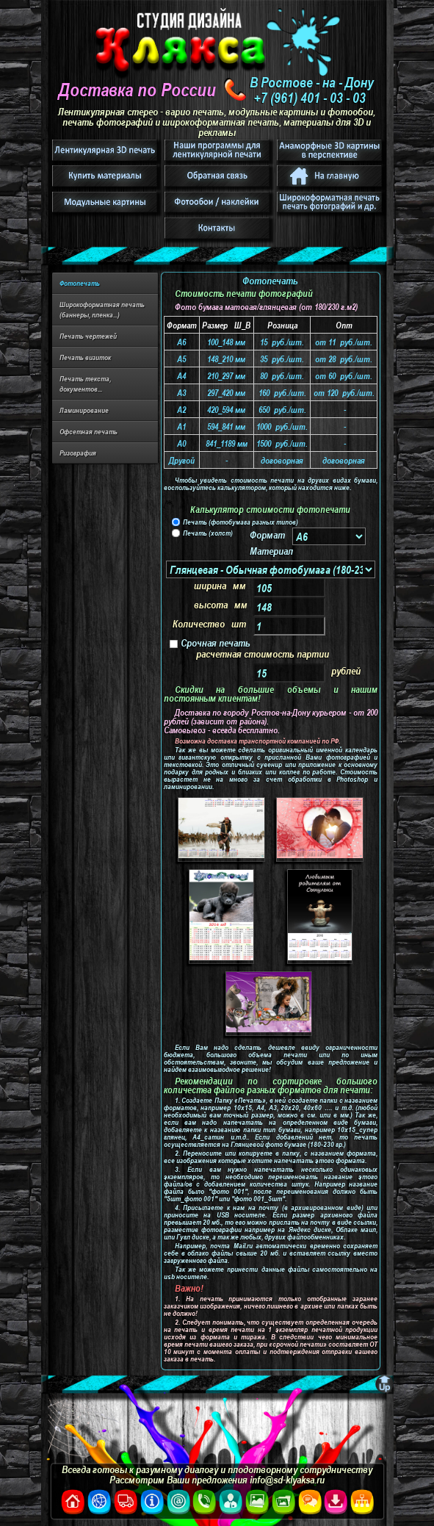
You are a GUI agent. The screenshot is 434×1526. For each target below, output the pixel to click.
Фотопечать (79, 283)
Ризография (77, 452)
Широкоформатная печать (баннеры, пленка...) (102, 309)
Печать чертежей (88, 336)
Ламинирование (84, 410)
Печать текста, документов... (85, 383)
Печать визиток (85, 357)
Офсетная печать (88, 431)
